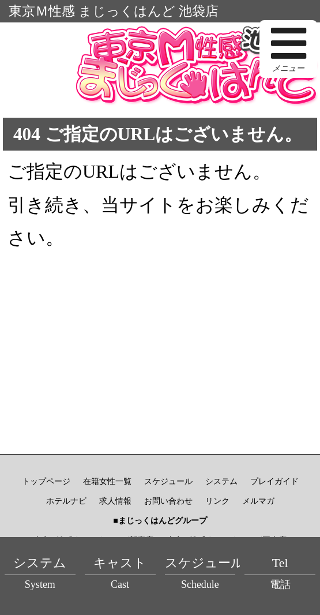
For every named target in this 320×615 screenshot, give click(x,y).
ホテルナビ (66, 501)
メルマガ (258, 501)
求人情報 (115, 501)
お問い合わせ (168, 501)
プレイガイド (274, 481)
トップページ (46, 481)
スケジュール (168, 481)
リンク (217, 501)
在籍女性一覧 (107, 481)
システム (221, 481)
